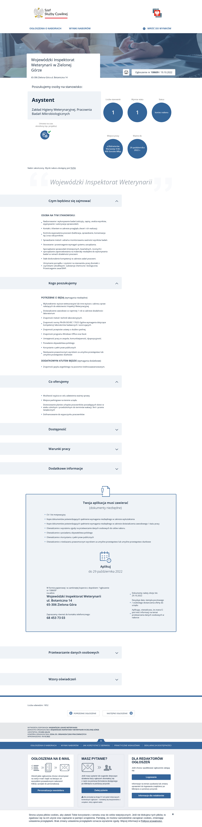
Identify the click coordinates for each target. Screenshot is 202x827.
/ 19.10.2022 (153, 72)
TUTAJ (73, 168)
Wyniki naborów (80, 28)
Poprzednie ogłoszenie (85, 709)
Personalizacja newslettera (51, 787)
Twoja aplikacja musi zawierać (105, 501)
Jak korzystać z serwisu (96, 742)
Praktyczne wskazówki (127, 742)
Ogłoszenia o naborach (45, 28)
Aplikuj (105, 565)
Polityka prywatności (160, 810)
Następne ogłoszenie (117, 709)
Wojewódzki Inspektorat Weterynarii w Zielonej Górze (52, 65)
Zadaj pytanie (101, 786)
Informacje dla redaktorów (151, 792)
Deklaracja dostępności (157, 742)
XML (172, 810)
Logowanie (151, 773)
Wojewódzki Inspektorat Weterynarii (101, 182)
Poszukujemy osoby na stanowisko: (57, 87)
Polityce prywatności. (151, 821)
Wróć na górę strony (101, 736)
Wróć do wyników (159, 28)
